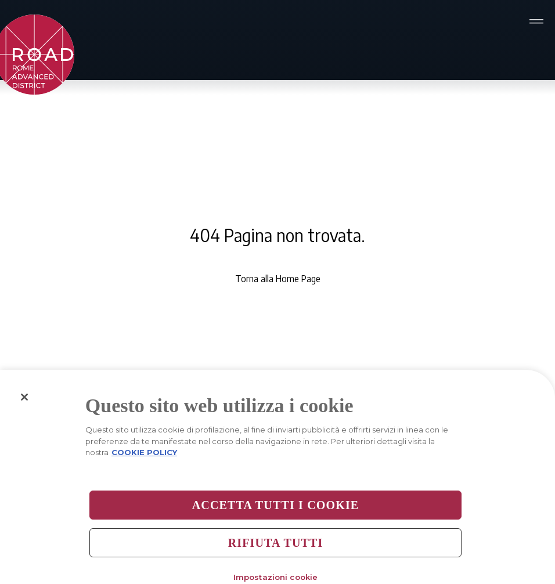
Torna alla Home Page (277, 278)
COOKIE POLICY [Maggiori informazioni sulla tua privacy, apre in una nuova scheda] (144, 455)
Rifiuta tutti (275, 545)
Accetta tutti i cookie (275, 508)
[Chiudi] (24, 400)
